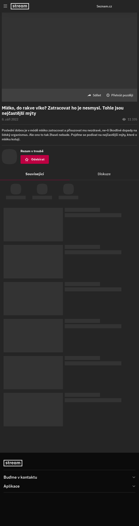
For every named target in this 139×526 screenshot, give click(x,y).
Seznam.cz (104, 6)
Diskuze (104, 174)
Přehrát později (122, 95)
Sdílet (97, 95)
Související (34, 174)
